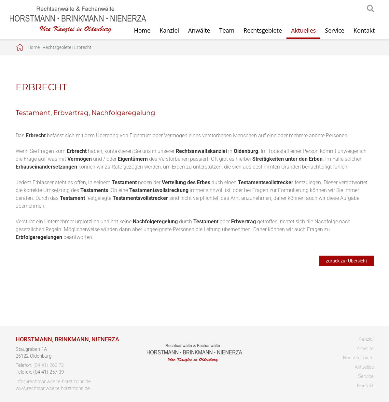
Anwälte (199, 30)
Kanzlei (169, 30)
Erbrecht (82, 47)
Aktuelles (303, 30)
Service (334, 30)
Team (227, 30)
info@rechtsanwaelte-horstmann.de (53, 381)
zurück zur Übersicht (346, 260)
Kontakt (364, 30)
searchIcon (370, 9)
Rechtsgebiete (262, 30)
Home (34, 47)
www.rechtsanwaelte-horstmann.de (53, 388)
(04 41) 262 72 (49, 365)
